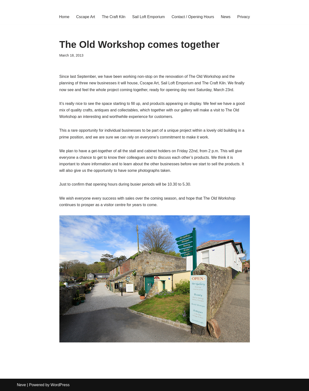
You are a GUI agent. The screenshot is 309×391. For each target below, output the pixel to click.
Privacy (243, 17)
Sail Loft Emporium (148, 17)
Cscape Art (85, 17)
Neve (21, 385)
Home (64, 17)
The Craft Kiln (114, 17)
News (226, 17)
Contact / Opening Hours (193, 17)
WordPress (60, 385)
